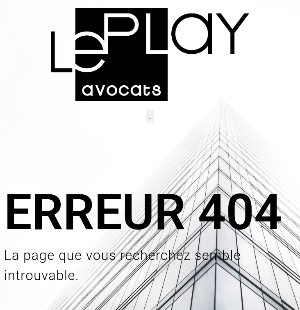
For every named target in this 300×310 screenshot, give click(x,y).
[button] (150, 116)
